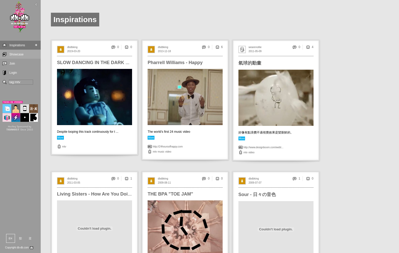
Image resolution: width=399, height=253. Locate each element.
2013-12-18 (164, 51)
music (161, 151)
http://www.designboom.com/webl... (263, 147)
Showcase (16, 54)
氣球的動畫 (249, 63)
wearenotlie (255, 47)
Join (12, 63)
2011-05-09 (255, 51)
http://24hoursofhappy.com (168, 146)
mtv (64, 146)
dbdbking (72, 47)
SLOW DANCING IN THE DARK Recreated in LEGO (112, 62)
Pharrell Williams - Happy (175, 62)
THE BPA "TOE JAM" (170, 194)
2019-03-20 (73, 51)
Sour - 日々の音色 (257, 194)
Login (13, 73)
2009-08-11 (164, 182)
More (60, 137)
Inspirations (17, 45)
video (168, 151)
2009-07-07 (255, 182)
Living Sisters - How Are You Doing (95, 194)
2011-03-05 (73, 182)
